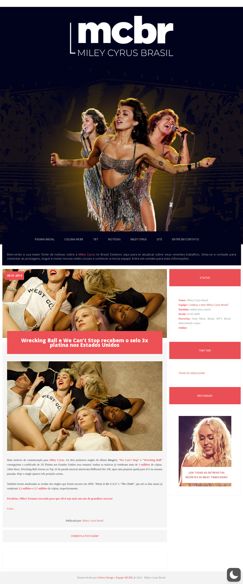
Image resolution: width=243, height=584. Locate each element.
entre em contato (185, 239)
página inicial (45, 239)
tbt (95, 239)
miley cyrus (139, 239)
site (159, 239)
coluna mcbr (73, 239)
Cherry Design (105, 577)
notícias (114, 239)
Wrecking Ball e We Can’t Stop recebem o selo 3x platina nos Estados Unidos (84, 342)
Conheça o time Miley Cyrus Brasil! (208, 304)
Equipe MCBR (124, 577)
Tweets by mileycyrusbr (192, 373)
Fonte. (10, 508)
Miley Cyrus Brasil (93, 520)
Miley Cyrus (87, 254)
